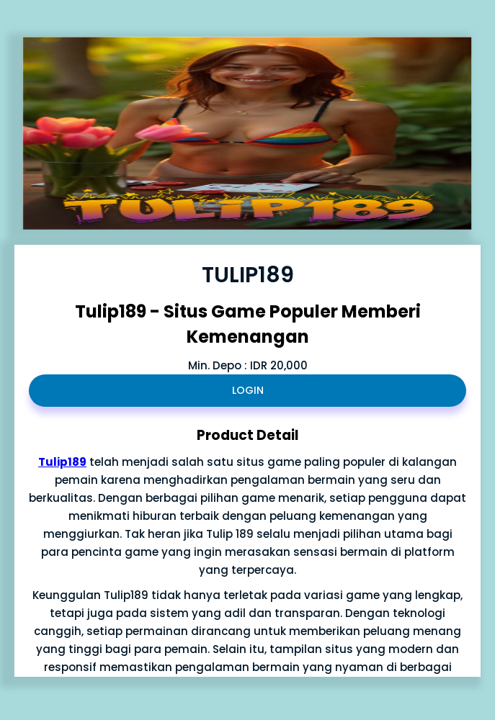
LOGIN (248, 390)
